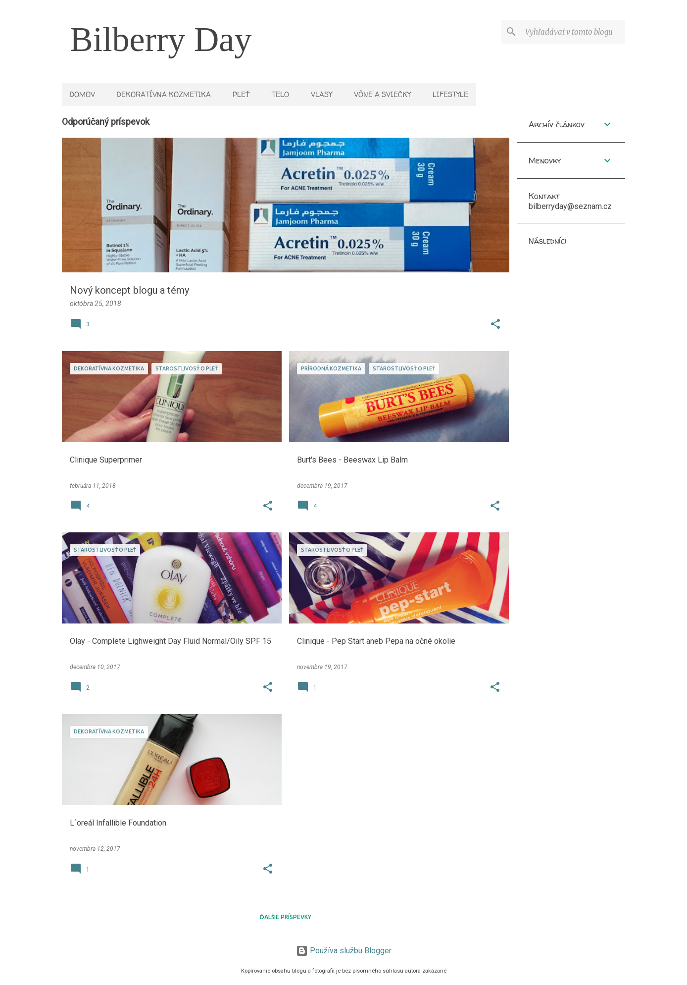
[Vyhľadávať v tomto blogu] (573, 32)
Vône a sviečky (382, 94)
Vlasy (321, 94)
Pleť (241, 94)
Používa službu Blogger (344, 950)
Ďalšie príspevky (285, 917)
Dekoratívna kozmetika (164, 94)
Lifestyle (450, 94)
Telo (280, 94)
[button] (495, 324)
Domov (82, 94)
